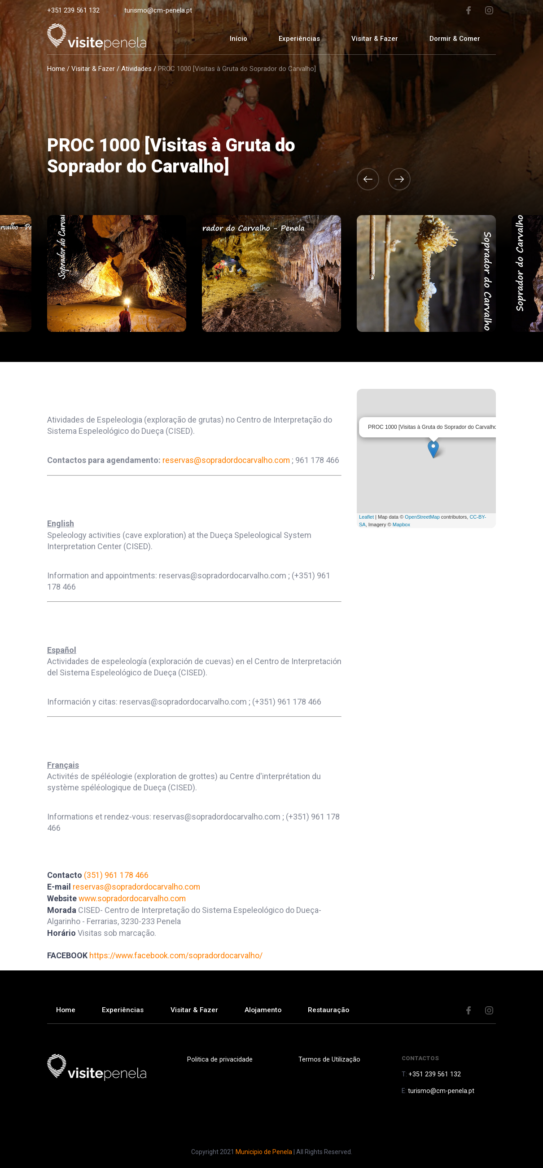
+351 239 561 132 (73, 10)
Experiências (299, 39)
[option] (271, 273)
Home (56, 69)
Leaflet (366, 517)
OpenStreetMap (422, 517)
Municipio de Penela (264, 1150)
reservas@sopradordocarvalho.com (226, 460)
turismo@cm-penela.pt (158, 10)
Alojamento (268, 1009)
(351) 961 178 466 (116, 875)
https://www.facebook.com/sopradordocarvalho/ (176, 954)
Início (238, 39)
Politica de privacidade (218, 1057)
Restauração (335, 1009)
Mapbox (401, 524)
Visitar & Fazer (93, 69)
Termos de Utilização (328, 1057)
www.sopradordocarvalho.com (133, 897)
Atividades (136, 69)
